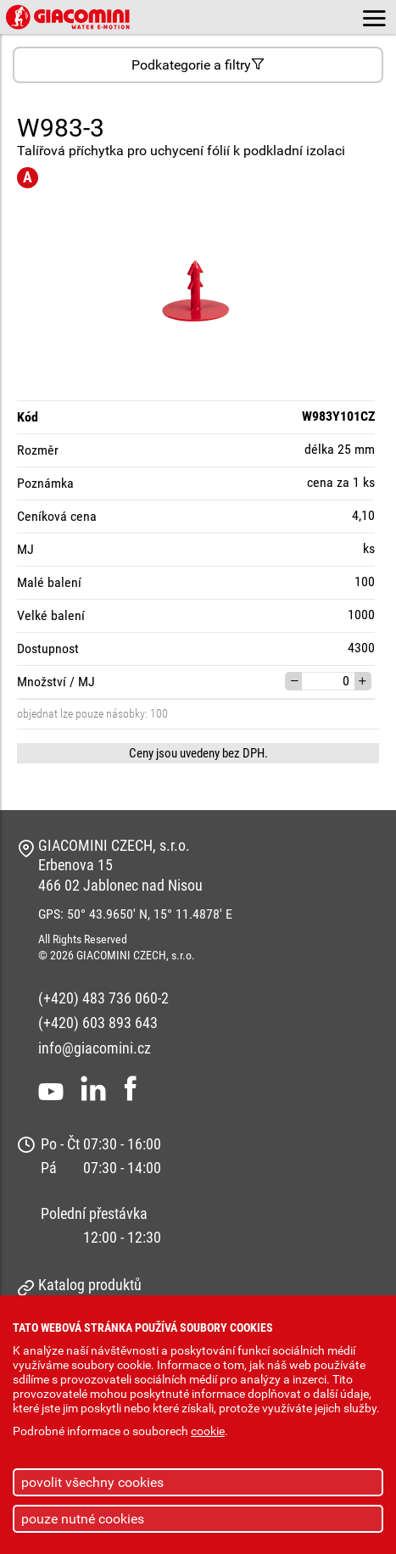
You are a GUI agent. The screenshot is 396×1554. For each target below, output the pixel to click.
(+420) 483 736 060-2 (103, 998)
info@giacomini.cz (94, 1048)
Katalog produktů (90, 1285)
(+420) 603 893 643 (98, 1022)
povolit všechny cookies (92, 1482)
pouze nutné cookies (82, 1519)
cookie (208, 1431)
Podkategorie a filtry (198, 65)
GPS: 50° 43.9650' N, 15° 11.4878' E (135, 914)
